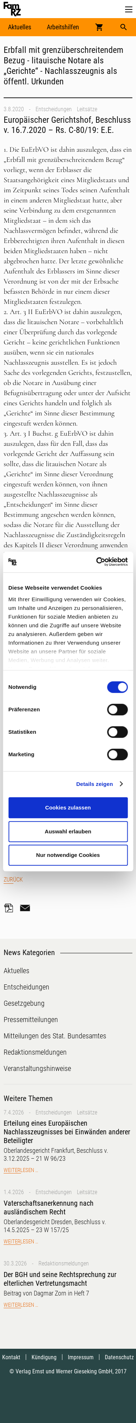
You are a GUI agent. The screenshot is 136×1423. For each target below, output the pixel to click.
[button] (128, 10)
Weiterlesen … (21, 1170)
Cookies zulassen (68, 807)
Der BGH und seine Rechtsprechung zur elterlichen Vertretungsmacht (60, 1279)
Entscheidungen (54, 109)
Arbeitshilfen (63, 27)
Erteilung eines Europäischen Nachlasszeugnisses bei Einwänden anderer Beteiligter (67, 1132)
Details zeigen (94, 784)
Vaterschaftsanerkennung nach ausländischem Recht (49, 1207)
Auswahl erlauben (68, 831)
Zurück (13, 879)
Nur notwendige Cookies (68, 855)
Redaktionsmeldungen (63, 1263)
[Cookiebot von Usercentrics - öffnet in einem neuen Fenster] (97, 562)
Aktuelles (19, 27)
